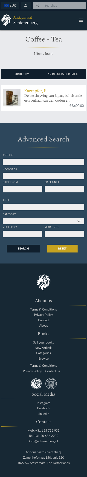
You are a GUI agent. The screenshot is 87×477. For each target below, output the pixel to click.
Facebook (43, 408)
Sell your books (43, 342)
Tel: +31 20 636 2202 (43, 436)
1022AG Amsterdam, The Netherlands (43, 463)
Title (6, 200)
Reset (62, 248)
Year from (10, 227)
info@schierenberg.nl (43, 441)
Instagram (43, 403)
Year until (52, 227)
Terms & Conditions (43, 309)
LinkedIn (43, 414)
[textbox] (10, 5)
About (43, 325)
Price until (52, 182)
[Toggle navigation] (81, 20)
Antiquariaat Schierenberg (43, 452)
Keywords (10, 169)
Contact (43, 320)
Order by (22, 74)
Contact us (52, 371)
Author (8, 155)
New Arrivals (43, 348)
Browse (43, 358)
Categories (43, 353)
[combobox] (10, 5)
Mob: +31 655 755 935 (43, 430)
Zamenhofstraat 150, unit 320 (43, 457)
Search (23, 248)
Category (9, 214)
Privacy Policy (43, 315)
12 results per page (63, 74)
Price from (10, 182)
